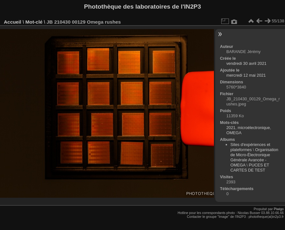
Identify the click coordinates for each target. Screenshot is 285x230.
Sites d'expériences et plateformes (250, 147)
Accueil (12, 22)
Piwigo (279, 209)
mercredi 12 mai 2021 (246, 75)
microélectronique (254, 127)
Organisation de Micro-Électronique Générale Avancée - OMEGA (254, 157)
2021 (230, 127)
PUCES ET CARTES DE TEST (249, 167)
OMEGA (234, 132)
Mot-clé (33, 22)
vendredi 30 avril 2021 (246, 63)
